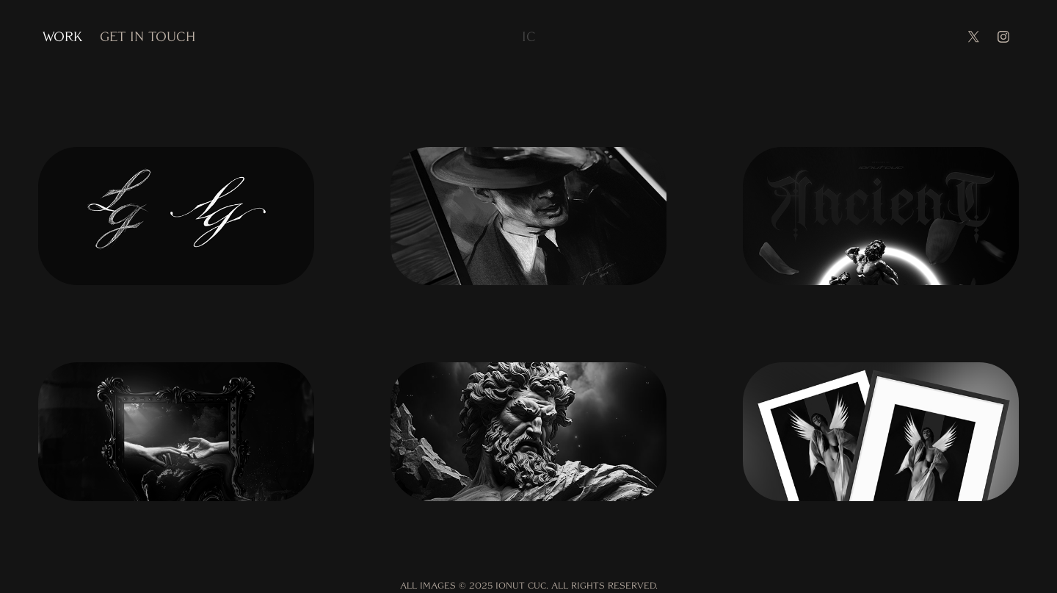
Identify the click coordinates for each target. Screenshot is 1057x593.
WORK (62, 36)
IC (529, 36)
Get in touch (147, 36)
